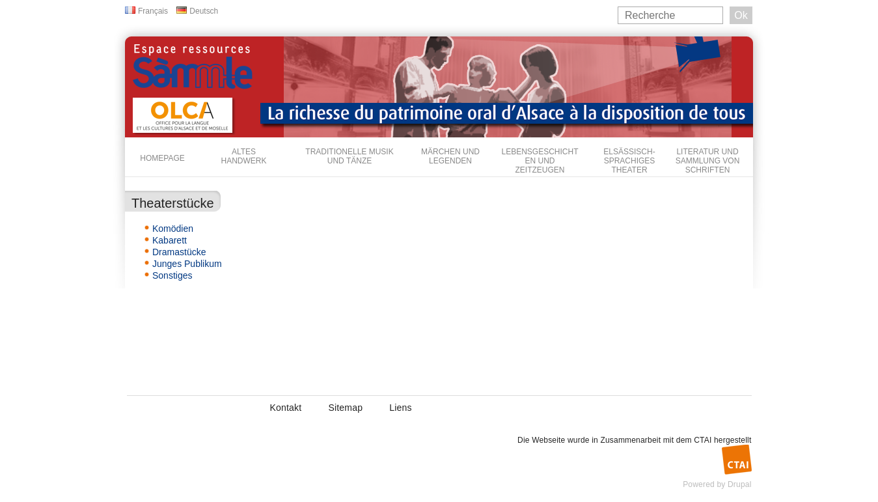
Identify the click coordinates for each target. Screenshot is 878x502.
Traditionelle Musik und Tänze (349, 156)
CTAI (702, 440)
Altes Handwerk (243, 156)
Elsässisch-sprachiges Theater (629, 160)
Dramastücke (179, 252)
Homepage (162, 158)
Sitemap (345, 407)
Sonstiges (172, 275)
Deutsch (203, 11)
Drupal (740, 484)
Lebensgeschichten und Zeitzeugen (539, 160)
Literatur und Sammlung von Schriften (708, 160)
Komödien (172, 228)
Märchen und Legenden (450, 156)
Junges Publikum (187, 263)
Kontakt (286, 407)
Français (153, 11)
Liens (400, 407)
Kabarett (169, 240)
